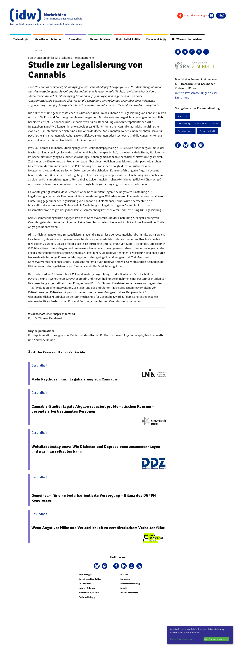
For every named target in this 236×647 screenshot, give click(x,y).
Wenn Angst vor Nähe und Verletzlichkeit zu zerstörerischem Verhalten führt (98, 528)
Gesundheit (74, 39)
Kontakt (123, 588)
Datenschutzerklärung (130, 583)
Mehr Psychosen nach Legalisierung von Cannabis (74, 379)
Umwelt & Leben (98, 39)
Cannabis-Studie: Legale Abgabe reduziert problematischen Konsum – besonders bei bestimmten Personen (93, 409)
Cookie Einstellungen (129, 592)
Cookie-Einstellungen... (180, 638)
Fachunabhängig (155, 39)
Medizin (182, 116)
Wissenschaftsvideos (187, 39)
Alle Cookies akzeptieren (216, 638)
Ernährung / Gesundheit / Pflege (198, 123)
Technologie (20, 39)
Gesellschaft (207, 131)
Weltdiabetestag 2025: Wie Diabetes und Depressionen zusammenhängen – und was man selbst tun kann (97, 449)
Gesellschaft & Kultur (47, 39)
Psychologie (185, 131)
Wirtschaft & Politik (127, 39)
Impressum (125, 579)
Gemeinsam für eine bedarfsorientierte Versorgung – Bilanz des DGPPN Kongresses (94, 498)
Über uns (124, 574)
